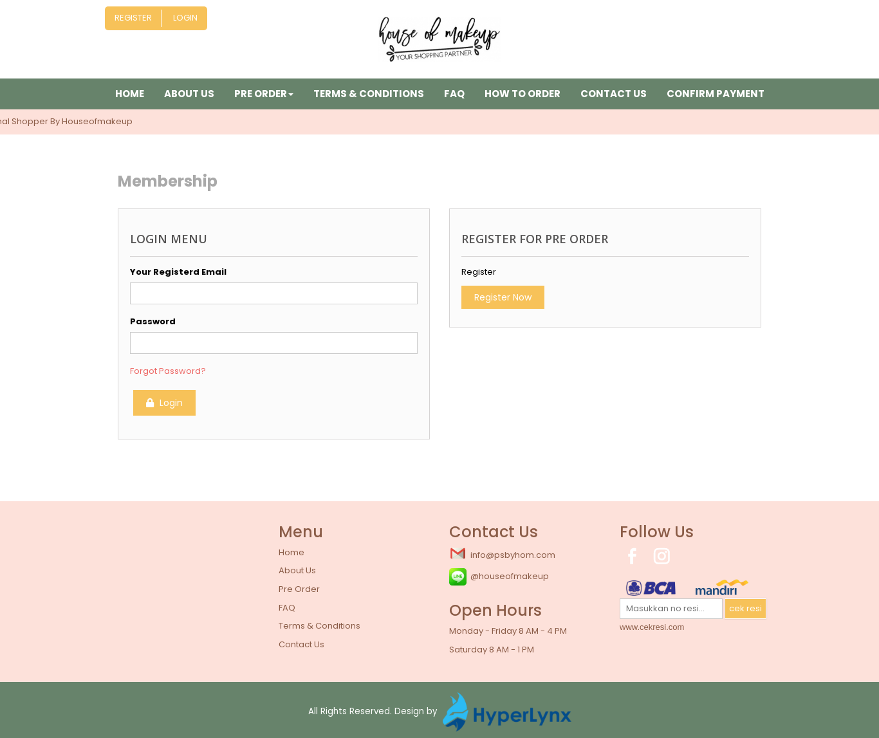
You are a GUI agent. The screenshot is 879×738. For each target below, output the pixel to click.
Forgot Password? (168, 371)
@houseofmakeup (499, 577)
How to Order (522, 93)
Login (185, 18)
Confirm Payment (715, 93)
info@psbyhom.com (502, 554)
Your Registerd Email (178, 272)
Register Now (503, 297)
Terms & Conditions (368, 93)
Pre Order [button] (263, 93)
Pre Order (299, 589)
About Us (189, 93)
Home (129, 93)
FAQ (454, 93)
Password (153, 321)
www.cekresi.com (652, 627)
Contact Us (613, 93)
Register (133, 18)
